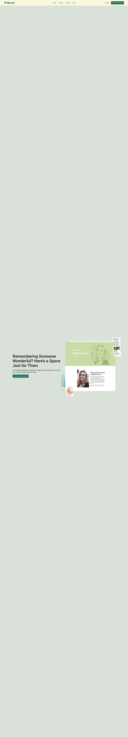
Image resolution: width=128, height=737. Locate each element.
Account (107, 3)
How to (61, 3)
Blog (74, 3)
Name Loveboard (117, 3)
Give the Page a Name (20, 376)
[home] (9, 3)
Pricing (68, 3)
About (54, 3)
